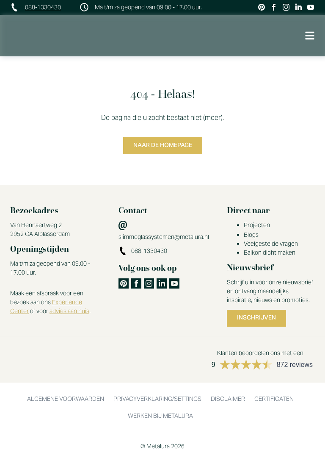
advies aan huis (69, 311)
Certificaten (274, 399)
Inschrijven (256, 318)
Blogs (251, 235)
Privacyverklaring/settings (157, 399)
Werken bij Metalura (160, 415)
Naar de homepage (162, 145)
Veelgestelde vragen (271, 243)
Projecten (257, 225)
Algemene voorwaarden (65, 399)
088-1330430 (43, 7)
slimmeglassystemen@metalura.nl (163, 237)
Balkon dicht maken (269, 252)
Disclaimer (228, 399)
